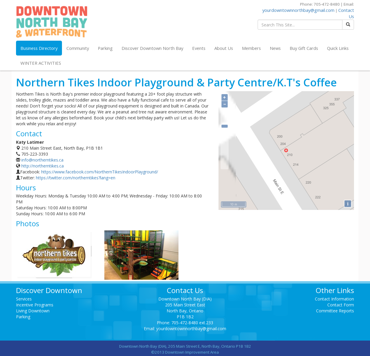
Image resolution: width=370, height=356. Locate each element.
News (275, 48)
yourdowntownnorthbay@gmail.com (298, 10)
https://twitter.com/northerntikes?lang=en (75, 178)
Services (24, 299)
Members (251, 48)
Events (198, 48)
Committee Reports (335, 311)
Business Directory (39, 48)
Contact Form (340, 305)
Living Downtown (33, 311)
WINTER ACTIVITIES (40, 63)
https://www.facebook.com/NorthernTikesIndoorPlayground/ (99, 172)
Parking (105, 48)
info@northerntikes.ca (42, 160)
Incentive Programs (34, 305)
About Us (223, 48)
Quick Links (338, 48)
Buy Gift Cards (304, 48)
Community (77, 48)
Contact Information (334, 299)
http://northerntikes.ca (42, 166)
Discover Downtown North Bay (152, 48)
